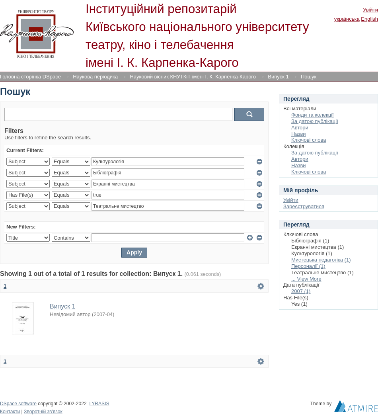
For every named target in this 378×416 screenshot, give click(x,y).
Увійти (370, 10)
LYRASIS (99, 403)
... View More (306, 279)
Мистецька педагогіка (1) (321, 260)
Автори (299, 128)
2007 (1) (300, 291)
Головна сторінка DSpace (30, 77)
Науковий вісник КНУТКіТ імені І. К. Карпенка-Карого (193, 77)
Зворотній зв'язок (43, 411)
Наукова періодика (95, 77)
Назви (298, 134)
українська (347, 19)
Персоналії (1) (308, 266)
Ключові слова (308, 140)
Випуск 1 (278, 77)
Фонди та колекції (312, 115)
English (369, 19)
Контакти (10, 411)
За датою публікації (314, 121)
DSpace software (18, 403)
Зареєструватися (303, 206)
